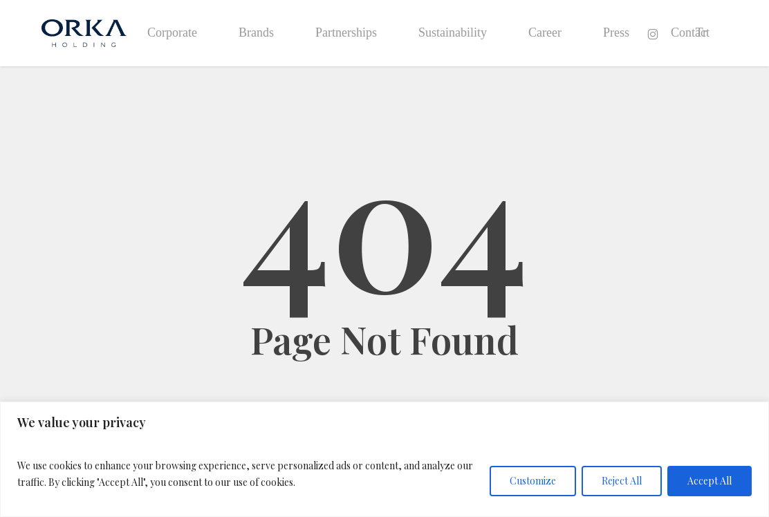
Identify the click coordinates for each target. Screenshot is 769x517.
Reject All (622, 480)
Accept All (709, 480)
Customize (533, 480)
